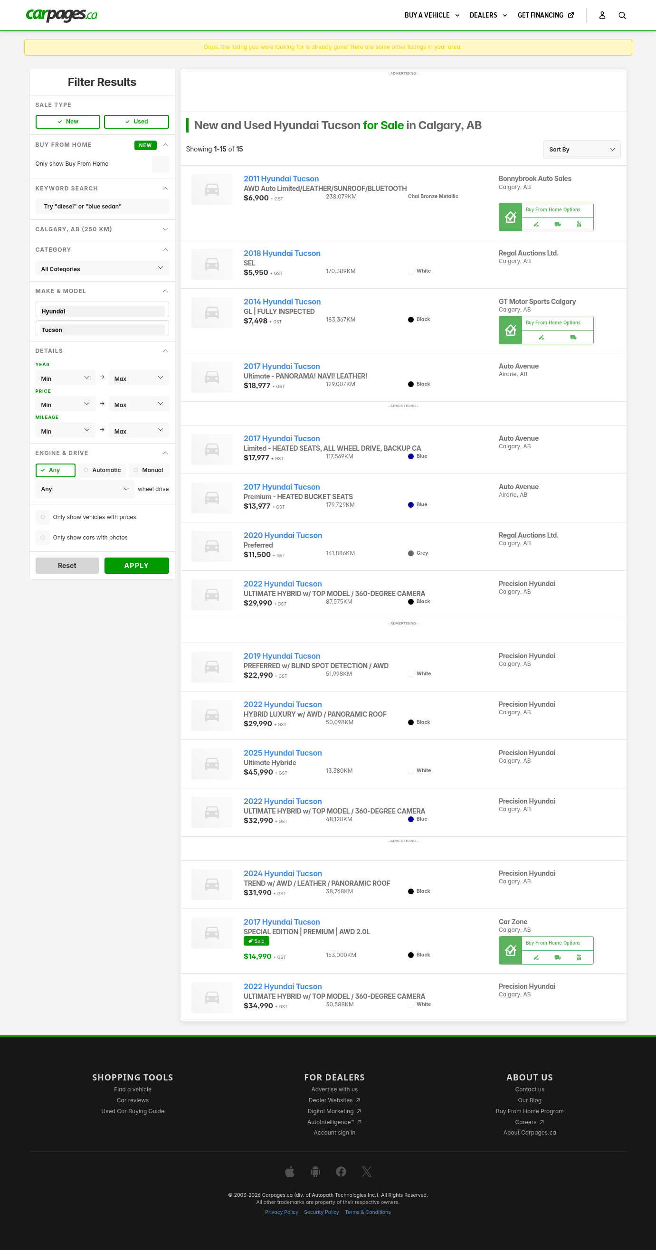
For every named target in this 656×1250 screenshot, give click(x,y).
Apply (136, 565)
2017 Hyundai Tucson (282, 366)
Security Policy (321, 1212)
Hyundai (102, 311)
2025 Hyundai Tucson (283, 753)
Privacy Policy (281, 1212)
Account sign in (335, 1132)
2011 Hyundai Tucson (281, 178)
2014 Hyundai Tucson (282, 301)
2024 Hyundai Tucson (283, 873)
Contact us (529, 1089)
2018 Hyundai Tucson (282, 253)
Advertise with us (334, 1089)
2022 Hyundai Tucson (283, 583)
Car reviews (133, 1100)
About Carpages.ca (530, 1132)
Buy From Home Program (530, 1111)
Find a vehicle (133, 1089)
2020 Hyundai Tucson (283, 535)
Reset (67, 565)
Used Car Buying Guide (132, 1111)
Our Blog (530, 1100)
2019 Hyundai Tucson (282, 656)
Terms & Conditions (368, 1212)
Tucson (102, 329)
